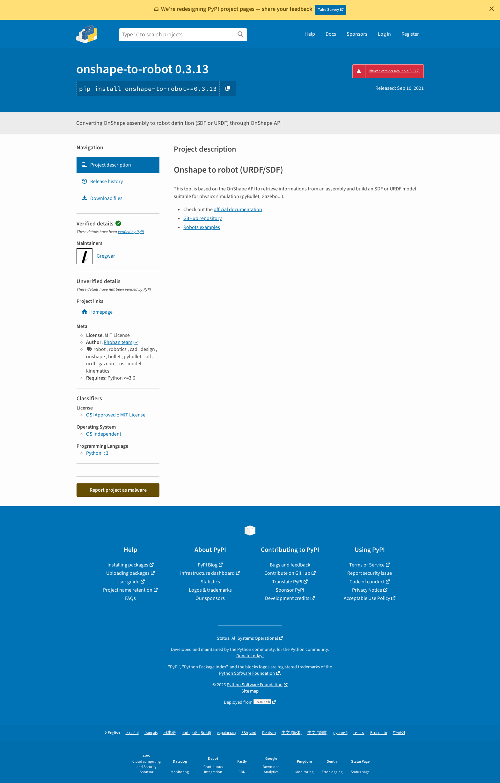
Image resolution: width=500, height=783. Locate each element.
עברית (358, 733)
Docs (331, 34)
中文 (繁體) (317, 733)
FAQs (130, 598)
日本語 (169, 733)
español (132, 733)
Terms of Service (367, 564)
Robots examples (201, 227)
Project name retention (127, 590)
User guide (127, 581)
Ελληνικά (248, 733)
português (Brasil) (196, 733)
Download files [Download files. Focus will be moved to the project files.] (101, 198)
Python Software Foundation (247, 673)
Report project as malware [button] (118, 490)
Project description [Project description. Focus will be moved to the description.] (106, 164)
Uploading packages (128, 573)
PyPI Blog (207, 564)
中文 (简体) (292, 733)
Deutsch (269, 733)
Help (310, 34)
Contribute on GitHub (287, 573)
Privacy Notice (367, 590)
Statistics (210, 581)
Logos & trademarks (210, 590)
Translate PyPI (287, 581)
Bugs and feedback (290, 564)
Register (410, 34)
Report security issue (369, 573)
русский (340, 733)
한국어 (399, 733)
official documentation (238, 209)
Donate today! (250, 655)
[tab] (118, 165)
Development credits (287, 598)
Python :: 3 (97, 453)
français (151, 733)
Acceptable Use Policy (367, 598)
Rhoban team (118, 342)
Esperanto (378, 733)
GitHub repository (202, 218)
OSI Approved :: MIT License (115, 414)
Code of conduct (367, 581)
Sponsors (357, 34)
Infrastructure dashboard (207, 573)
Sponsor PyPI (290, 590)
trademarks (309, 667)
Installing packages (127, 564)
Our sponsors (210, 598)
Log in (384, 34)
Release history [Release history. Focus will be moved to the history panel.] (102, 181)
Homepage (97, 312)
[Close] (491, 8)
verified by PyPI (131, 232)
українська (226, 733)
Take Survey (328, 9)
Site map (250, 691)
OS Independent (103, 434)
